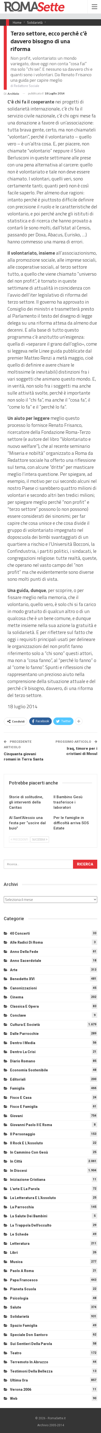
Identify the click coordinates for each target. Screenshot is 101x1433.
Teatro (16, 1353)
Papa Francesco (24, 1280)
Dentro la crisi (23, 1052)
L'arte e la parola (25, 1189)
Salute (15, 1307)
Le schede (19, 1234)
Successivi (39, 839)
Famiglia (17, 1088)
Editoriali (18, 1079)
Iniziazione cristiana (27, 1180)
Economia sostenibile (29, 1070)
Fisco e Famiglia (24, 1107)
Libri (14, 1253)
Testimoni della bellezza (31, 1371)
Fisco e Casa (21, 1098)
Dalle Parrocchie (24, 1034)
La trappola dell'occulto (31, 1225)
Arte (14, 970)
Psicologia (19, 1298)
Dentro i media (22, 1043)
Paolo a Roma (22, 1271)
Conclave (18, 1015)
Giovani (16, 1116)
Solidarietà (19, 1317)
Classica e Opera (24, 1006)
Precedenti (19, 839)
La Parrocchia (22, 1207)
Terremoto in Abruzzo (29, 1362)
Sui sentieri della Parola (31, 1344)
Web (14, 1399)
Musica (16, 1262)
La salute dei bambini (28, 1216)
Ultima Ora (19, 1380)
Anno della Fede (24, 952)
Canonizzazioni (23, 988)
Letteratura (20, 1244)
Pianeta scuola (23, 1289)
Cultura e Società (25, 1025)
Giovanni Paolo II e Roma (31, 1125)
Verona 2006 (20, 1390)
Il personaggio (22, 1134)
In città (16, 1161)
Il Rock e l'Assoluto (26, 1143)
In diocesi (18, 1171)
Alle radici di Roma (26, 942)
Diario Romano (22, 1061)
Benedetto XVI (22, 979)
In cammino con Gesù (29, 1152)
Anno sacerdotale (25, 961)
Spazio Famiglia (23, 1326)
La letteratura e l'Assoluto (33, 1198)
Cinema (16, 997)
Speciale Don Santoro (29, 1335)
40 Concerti (20, 933)
